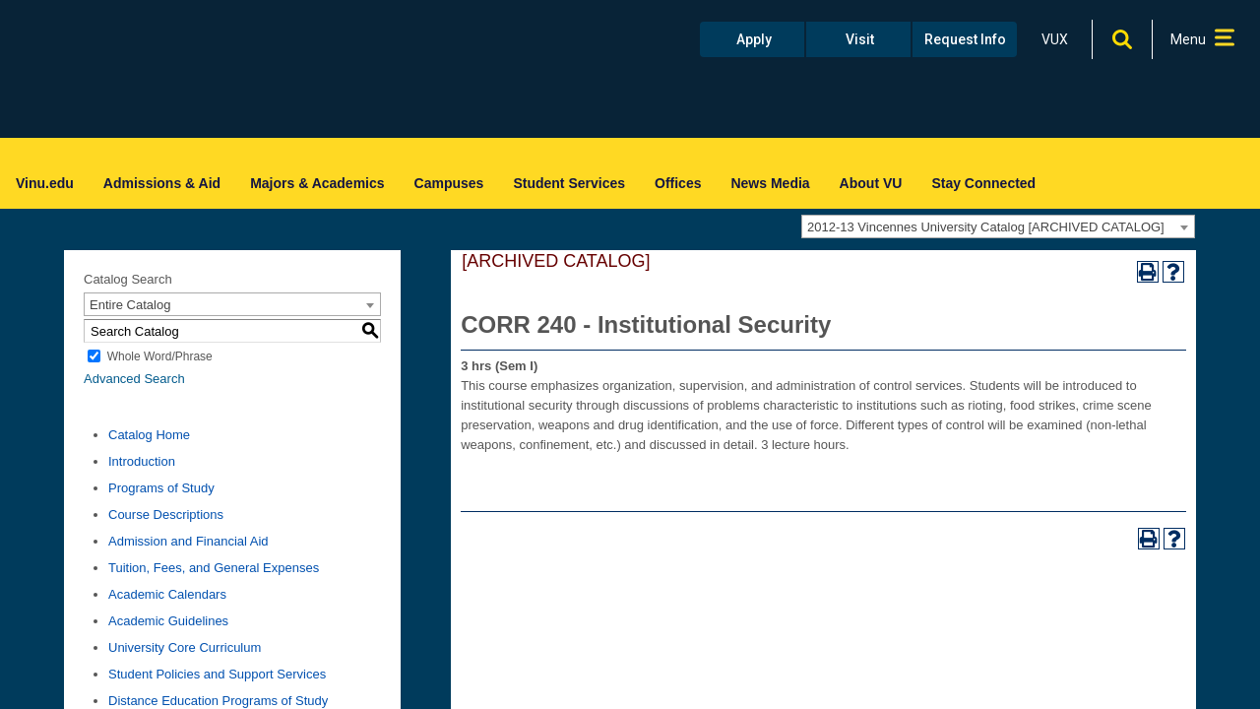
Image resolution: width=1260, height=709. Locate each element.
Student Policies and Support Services (217, 674)
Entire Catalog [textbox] (130, 304)
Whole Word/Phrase (160, 356)
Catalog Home (149, 434)
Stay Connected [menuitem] (983, 183)
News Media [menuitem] (769, 183)
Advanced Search (134, 378)
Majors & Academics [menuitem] (317, 183)
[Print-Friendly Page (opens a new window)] (1148, 272)
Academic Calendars (167, 594)
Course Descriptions (165, 514)
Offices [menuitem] (678, 183)
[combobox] (998, 226)
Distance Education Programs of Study (218, 700)
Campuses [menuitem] (449, 183)
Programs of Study (161, 488)
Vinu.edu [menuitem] (45, 183)
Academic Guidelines (168, 620)
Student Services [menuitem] (569, 183)
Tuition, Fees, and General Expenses (213, 567)
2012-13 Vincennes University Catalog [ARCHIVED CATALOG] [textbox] (986, 227)
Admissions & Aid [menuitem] (161, 183)
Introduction (141, 461)
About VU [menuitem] (871, 183)
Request (965, 39)
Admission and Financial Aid (188, 541)
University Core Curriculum (184, 647)
